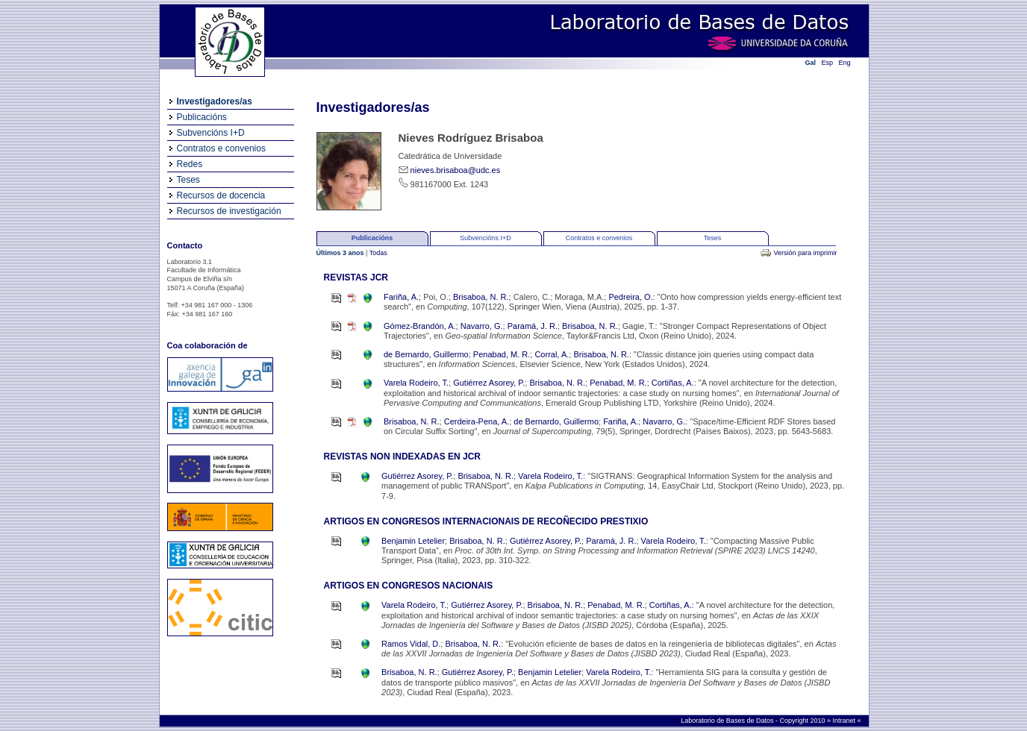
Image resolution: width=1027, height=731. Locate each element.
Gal (811, 62)
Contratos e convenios (221, 148)
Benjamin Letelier (413, 540)
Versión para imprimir (805, 253)
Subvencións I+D (211, 133)
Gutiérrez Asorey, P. (489, 382)
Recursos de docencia (221, 195)
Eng (845, 62)
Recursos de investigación (229, 211)
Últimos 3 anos (341, 253)
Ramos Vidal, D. (410, 643)
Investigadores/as (214, 101)
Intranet (844, 720)
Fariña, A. (401, 296)
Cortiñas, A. (673, 382)
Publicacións (202, 117)
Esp (828, 62)
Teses (188, 180)
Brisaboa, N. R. (481, 296)
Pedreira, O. (630, 296)
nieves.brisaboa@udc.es (456, 170)
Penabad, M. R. (501, 354)
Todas (378, 253)
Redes (190, 164)
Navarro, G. (482, 325)
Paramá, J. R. (533, 325)
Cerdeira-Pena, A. (476, 421)
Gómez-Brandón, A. (420, 325)
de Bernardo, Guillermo (426, 354)
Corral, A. (551, 354)
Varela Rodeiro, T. (416, 382)
